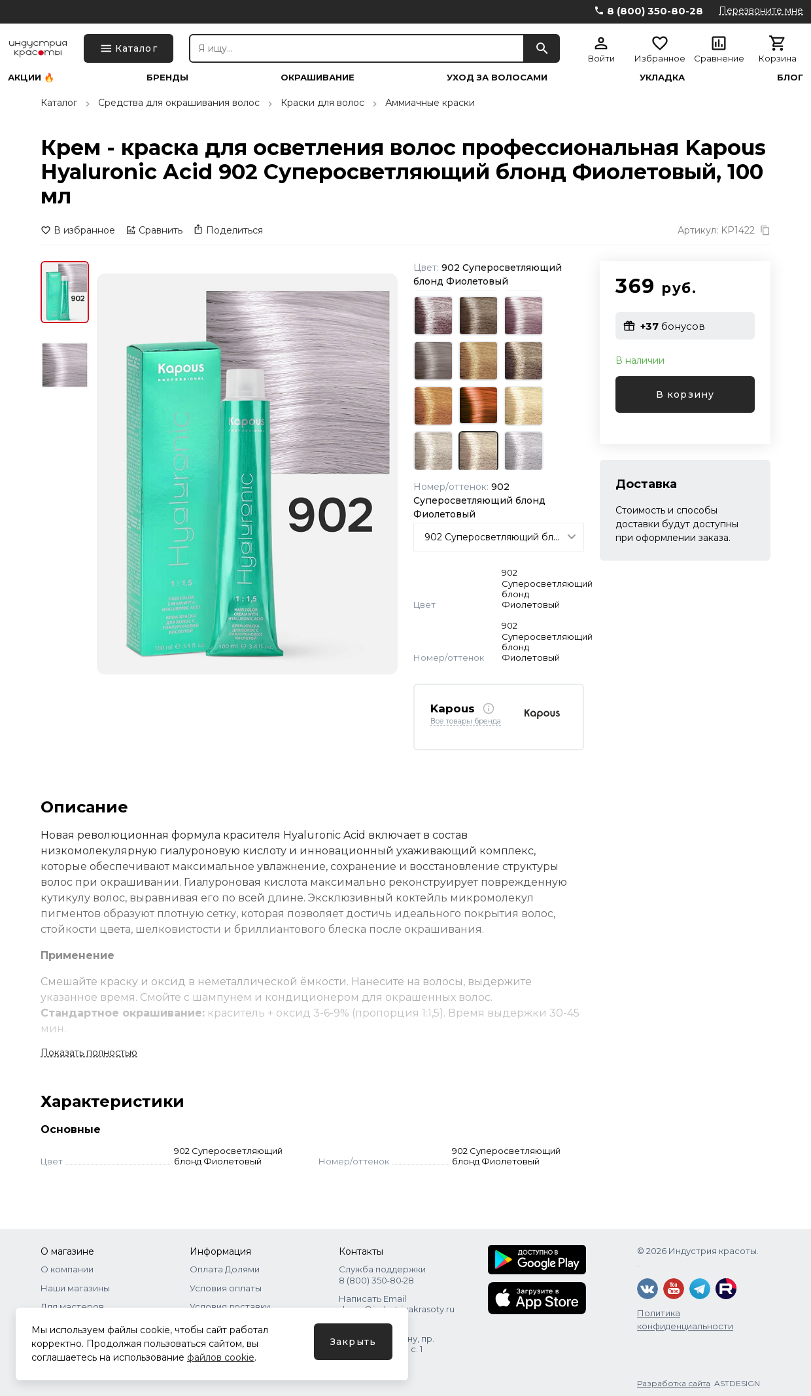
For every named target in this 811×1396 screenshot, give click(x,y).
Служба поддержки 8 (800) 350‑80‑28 (382, 1274)
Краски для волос (322, 103)
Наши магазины (75, 1288)
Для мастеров (72, 1306)
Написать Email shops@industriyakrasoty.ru (397, 1303)
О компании (67, 1269)
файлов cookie (220, 1357)
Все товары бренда (465, 721)
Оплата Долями (225, 1269)
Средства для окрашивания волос (179, 103)
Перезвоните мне (761, 10)
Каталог (59, 103)
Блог (790, 77)
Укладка (662, 77)
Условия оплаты (226, 1288)
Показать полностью (89, 1052)
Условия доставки (230, 1306)
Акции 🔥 (31, 77)
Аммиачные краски (430, 103)
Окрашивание (317, 77)
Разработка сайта (673, 1383)
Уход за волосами (497, 77)
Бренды (167, 77)
